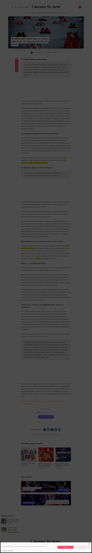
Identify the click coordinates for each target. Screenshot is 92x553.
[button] (89, 544)
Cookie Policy (4, 550)
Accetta (65, 547)
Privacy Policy (10, 550)
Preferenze (82, 547)
